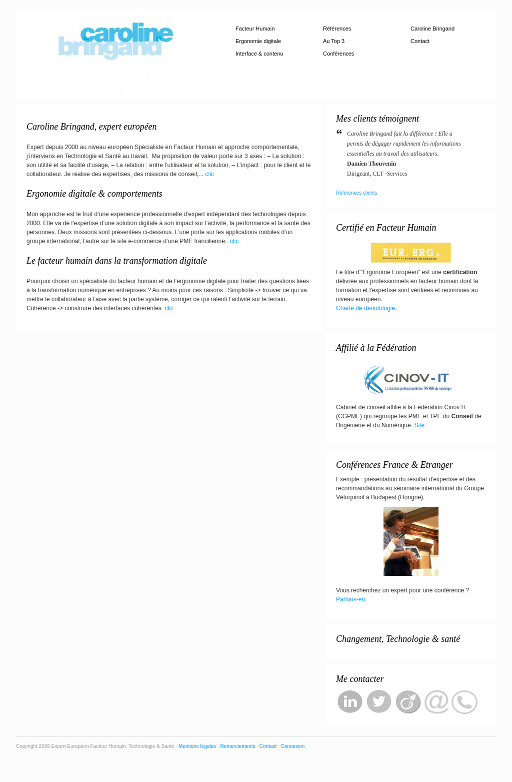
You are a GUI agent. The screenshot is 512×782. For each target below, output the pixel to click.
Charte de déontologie (365, 308)
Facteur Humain (255, 29)
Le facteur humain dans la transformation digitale (116, 261)
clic (210, 174)
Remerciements (238, 746)
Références (337, 29)
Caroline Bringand (432, 29)
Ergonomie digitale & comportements (94, 194)
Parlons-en (350, 599)
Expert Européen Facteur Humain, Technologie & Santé (116, 55)
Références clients (356, 193)
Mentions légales (198, 746)
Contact (420, 41)
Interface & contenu (259, 54)
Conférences (338, 54)
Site (419, 425)
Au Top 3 (333, 41)
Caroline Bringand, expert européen (91, 127)
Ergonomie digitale (258, 41)
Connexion (293, 746)
